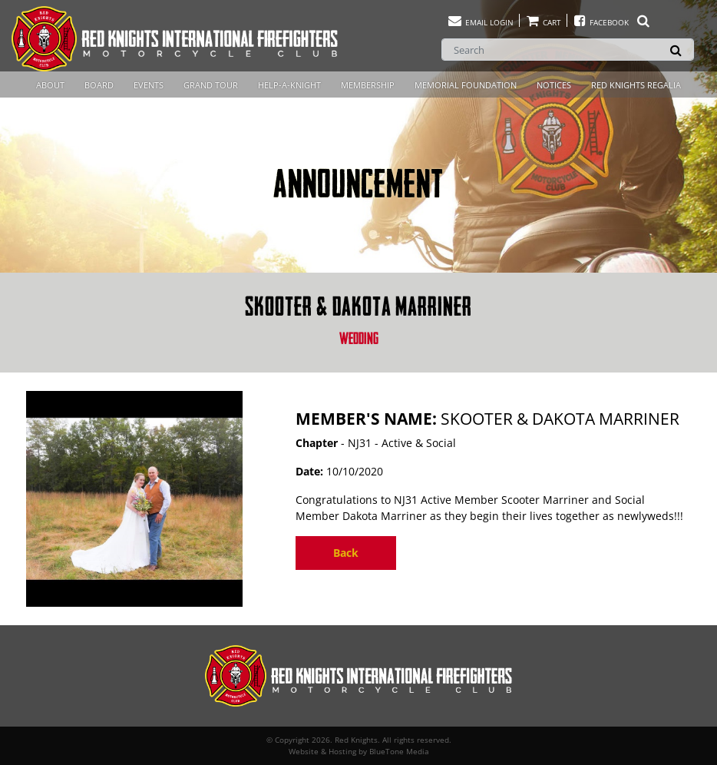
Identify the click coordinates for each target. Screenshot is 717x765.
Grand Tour (210, 85)
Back (345, 552)
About (50, 85)
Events (149, 85)
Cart (543, 22)
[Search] (567, 49)
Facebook (612, 22)
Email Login (480, 22)
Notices (554, 85)
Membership (368, 85)
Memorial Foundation (466, 85)
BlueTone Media (399, 751)
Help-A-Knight (289, 85)
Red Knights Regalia (636, 85)
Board (99, 85)
